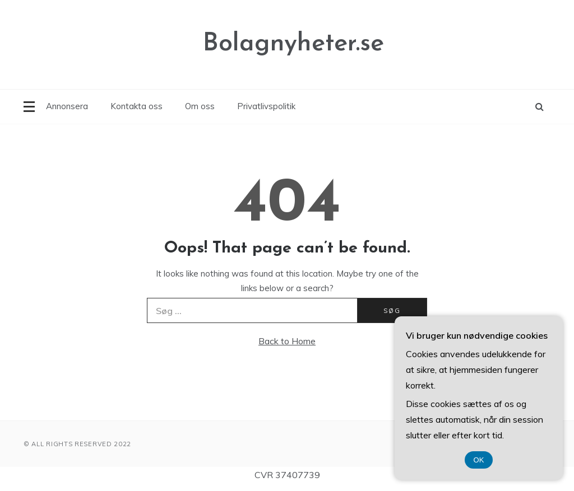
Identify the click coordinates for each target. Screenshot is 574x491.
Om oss (200, 106)
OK (479, 460)
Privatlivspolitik (266, 106)
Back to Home (287, 341)
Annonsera (67, 106)
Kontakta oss (136, 106)
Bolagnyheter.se (293, 44)
